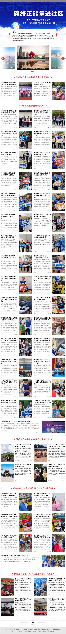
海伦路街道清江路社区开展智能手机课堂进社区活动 (23, 599)
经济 (28, 1)
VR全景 (50, 1)
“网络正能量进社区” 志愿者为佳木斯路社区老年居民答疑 (9, 402)
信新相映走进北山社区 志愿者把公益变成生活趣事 (9, 536)
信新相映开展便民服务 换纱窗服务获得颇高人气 (14, 556)
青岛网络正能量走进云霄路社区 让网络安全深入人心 (42, 298)
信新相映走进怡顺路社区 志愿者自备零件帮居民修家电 (42, 536)
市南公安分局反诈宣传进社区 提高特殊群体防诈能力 (23, 579)
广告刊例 (55, 1)
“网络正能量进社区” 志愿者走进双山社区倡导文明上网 (42, 402)
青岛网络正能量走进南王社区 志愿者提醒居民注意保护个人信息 (9, 299)
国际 (16, 1)
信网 (2, 1)
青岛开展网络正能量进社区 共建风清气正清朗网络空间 (8, 83)
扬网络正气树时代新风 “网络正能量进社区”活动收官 (9, 112)
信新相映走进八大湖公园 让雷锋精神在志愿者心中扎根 (9, 494)
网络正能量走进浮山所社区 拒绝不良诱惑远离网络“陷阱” (42, 195)
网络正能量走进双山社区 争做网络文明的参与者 (42, 153)
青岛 (8, 1)
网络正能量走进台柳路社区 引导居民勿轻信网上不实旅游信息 (9, 133)
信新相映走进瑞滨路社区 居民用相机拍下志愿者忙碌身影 (9, 515)
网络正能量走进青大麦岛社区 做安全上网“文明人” (42, 215)
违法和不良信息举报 (50, 631)
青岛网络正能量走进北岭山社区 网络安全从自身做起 (9, 319)
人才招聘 (34, 631)
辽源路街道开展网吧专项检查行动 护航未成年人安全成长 (56, 579)
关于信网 (25, 631)
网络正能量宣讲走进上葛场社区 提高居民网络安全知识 (42, 319)
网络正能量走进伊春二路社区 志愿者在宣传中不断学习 (42, 257)
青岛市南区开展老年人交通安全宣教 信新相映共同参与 (42, 515)
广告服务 (29, 631)
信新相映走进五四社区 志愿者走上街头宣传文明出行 (42, 494)
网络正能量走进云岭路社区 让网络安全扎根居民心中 (42, 174)
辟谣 (23, 1)
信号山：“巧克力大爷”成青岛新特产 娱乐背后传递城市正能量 (56, 445)
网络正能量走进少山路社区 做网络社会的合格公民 (8, 174)
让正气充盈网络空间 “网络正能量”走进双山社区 (9, 236)
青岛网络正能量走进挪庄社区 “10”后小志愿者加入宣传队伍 (42, 278)
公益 (26, 1)
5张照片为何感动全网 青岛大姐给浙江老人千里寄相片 (23, 445)
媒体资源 (20, 631)
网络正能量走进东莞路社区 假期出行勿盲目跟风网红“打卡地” (42, 133)
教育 (34, 1)
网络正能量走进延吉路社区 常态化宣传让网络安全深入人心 (9, 258)
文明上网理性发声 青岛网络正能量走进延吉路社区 (42, 236)
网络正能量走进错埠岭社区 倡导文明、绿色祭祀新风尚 (8, 195)
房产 (31, 1)
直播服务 (46, 1)
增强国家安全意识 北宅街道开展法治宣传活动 (56, 599)
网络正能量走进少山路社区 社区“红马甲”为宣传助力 (8, 339)
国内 (13, 1)
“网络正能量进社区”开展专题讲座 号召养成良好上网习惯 (9, 361)
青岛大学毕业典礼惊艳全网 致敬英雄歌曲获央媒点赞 (56, 465)
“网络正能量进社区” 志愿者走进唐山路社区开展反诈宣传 (42, 382)
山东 (10, 1)
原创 (5, 1)
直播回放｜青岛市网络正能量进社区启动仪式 (42, 83)
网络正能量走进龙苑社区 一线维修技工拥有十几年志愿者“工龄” (42, 361)
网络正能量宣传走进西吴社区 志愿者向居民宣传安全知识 (42, 339)
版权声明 (44, 631)
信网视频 (41, 1)
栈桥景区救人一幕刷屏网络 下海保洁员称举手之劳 (23, 465)
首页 (12, 631)
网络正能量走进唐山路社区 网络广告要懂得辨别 (8, 153)
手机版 (63, 1)
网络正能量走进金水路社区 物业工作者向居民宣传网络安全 (9, 278)
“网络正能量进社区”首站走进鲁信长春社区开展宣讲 (16, 421)
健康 (37, 1)
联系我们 (39, 631)
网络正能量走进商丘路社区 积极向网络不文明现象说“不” (8, 216)
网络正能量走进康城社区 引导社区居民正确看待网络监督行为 (42, 113)
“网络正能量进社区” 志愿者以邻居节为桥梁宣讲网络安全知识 (9, 382)
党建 (20, 1)
